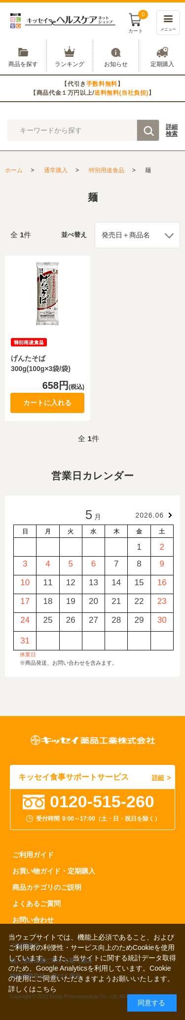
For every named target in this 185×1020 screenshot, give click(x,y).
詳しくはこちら (32, 989)
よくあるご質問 (36, 903)
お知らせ (116, 55)
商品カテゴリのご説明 (46, 887)
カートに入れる (47, 403)
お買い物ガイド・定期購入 (53, 871)
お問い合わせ (33, 920)
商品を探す (23, 55)
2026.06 (149, 515)
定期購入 (162, 55)
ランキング (70, 55)
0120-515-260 (102, 801)
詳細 (172, 130)
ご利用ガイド (33, 855)
